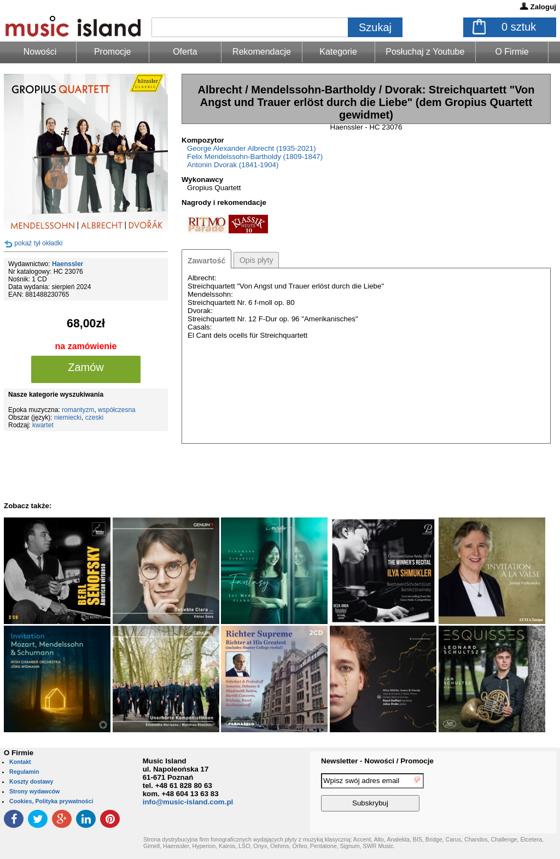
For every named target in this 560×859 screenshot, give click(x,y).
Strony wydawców (34, 791)
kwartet (43, 425)
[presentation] (511, 794)
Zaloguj (543, 7)
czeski (94, 417)
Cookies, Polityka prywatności (51, 801)
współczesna (117, 410)
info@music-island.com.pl (188, 802)
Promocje (112, 51)
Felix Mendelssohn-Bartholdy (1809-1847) (255, 156)
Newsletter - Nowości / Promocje (377, 761)
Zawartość (206, 260)
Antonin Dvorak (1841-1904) (232, 165)
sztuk (518, 27)
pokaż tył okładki (38, 243)
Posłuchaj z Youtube (425, 51)
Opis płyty (256, 260)
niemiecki (67, 417)
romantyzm (78, 410)
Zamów (86, 367)
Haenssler (67, 264)
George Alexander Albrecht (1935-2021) (251, 148)
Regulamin (24, 771)
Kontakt (20, 761)
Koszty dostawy (31, 781)
